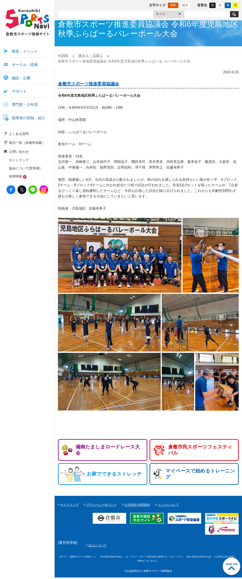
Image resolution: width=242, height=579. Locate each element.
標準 (173, 5)
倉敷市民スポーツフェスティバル (200, 450)
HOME (63, 55)
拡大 (185, 5)
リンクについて (168, 505)
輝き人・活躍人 (90, 55)
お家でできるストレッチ (114, 474)
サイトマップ (69, 505)
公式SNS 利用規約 (137, 505)
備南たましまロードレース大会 (108, 450)
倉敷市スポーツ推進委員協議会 (88, 83)
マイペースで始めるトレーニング (200, 474)
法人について (201, 546)
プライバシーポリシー (101, 505)
